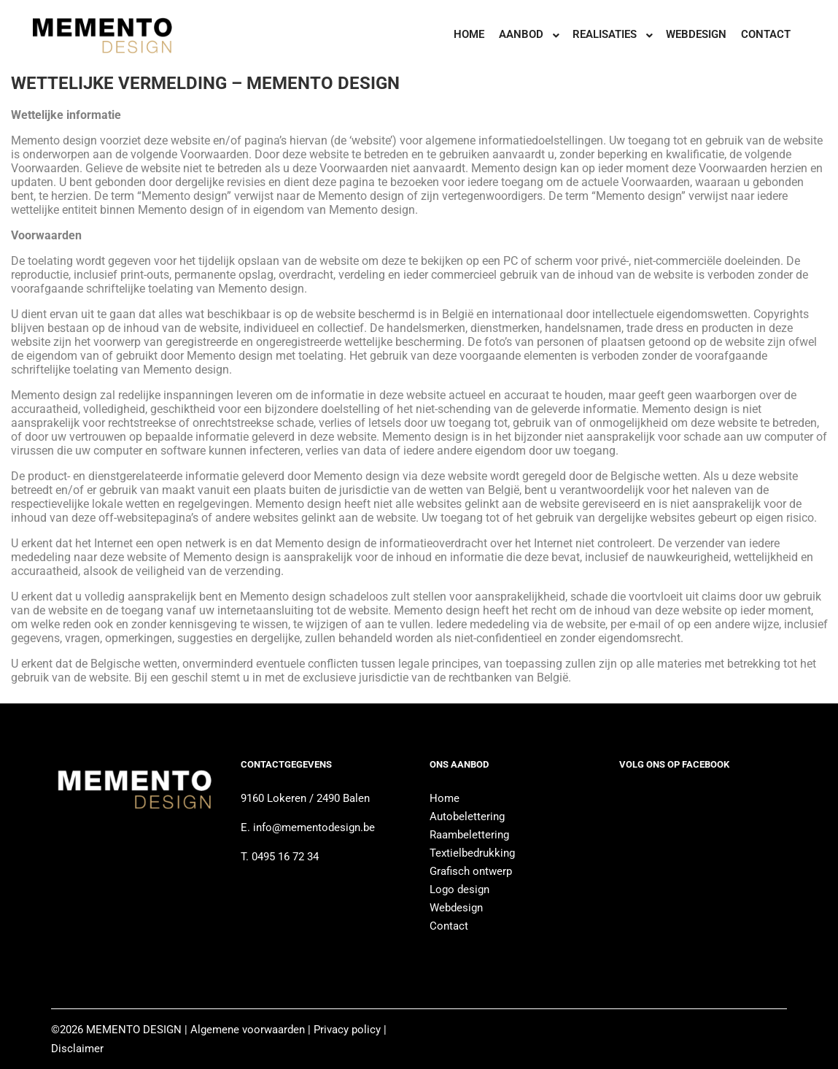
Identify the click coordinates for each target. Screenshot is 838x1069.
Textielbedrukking (472, 853)
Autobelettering (467, 816)
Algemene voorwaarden (246, 1029)
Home (444, 798)
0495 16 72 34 (284, 856)
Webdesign (456, 907)
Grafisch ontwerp (471, 871)
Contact (449, 926)
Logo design (459, 889)
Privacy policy (347, 1029)
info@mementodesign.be (314, 827)
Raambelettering (469, 834)
